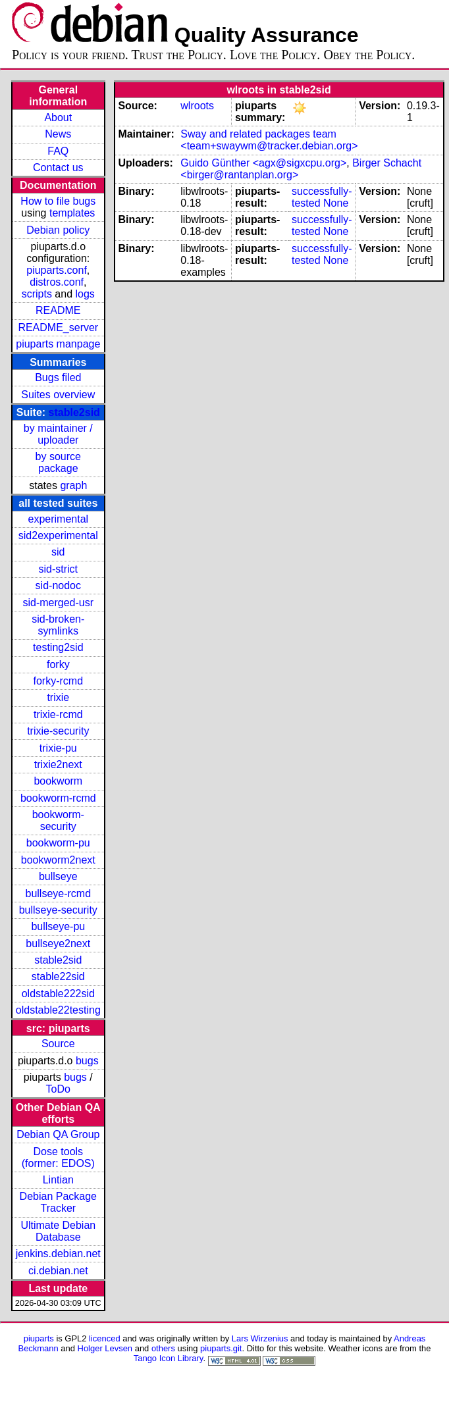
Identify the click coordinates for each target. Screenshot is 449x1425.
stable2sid (74, 412)
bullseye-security (58, 910)
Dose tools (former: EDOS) (58, 1157)
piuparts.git (221, 1348)
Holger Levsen (105, 1348)
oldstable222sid (58, 993)
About (58, 117)
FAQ (57, 151)
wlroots (197, 105)
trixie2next (58, 764)
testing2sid (58, 647)
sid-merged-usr (57, 602)
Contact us (58, 167)
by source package (58, 462)
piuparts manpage (58, 344)
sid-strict (58, 569)
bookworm (58, 781)
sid (58, 551)
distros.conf (57, 282)
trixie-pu (58, 748)
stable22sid (58, 976)
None (335, 203)
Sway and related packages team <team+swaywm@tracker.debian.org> (268, 139)
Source (58, 1043)
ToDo (58, 1089)
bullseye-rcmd (58, 893)
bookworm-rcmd (58, 798)
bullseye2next (58, 943)
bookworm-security (58, 820)
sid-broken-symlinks (58, 624)
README (58, 310)
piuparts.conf (56, 270)
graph (73, 485)
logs (85, 293)
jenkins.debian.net (58, 1253)
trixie (58, 697)
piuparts (39, 1338)
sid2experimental (58, 535)
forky (58, 664)
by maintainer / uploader (58, 434)
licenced (104, 1338)
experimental (58, 519)
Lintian (58, 1179)
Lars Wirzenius (260, 1338)
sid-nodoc (58, 585)
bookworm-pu (58, 842)
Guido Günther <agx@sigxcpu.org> (263, 162)
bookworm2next (58, 860)
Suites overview (58, 394)
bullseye (58, 876)
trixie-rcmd (58, 714)
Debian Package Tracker (58, 1202)
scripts (37, 293)
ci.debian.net (58, 1270)
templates (72, 213)
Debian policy (58, 230)
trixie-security (58, 731)
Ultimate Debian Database (57, 1231)
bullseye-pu (58, 926)
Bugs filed (58, 377)
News (58, 134)
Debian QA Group (57, 1134)
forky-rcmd (59, 681)
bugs (87, 1060)
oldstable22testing (58, 1010)
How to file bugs (57, 201)
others (163, 1348)
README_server (58, 327)
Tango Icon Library (168, 1358)
